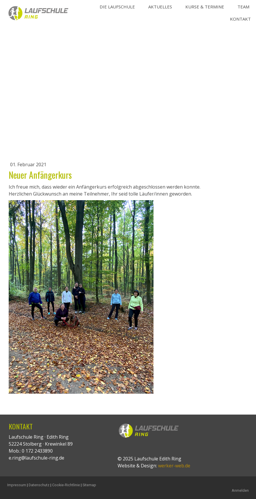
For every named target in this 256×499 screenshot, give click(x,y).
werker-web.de (174, 465)
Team (243, 7)
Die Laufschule (117, 7)
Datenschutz (39, 485)
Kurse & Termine (204, 7)
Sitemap (89, 485)
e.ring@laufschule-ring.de (36, 458)
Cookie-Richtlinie (66, 485)
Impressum (16, 485)
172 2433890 (39, 451)
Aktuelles (160, 7)
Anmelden (240, 490)
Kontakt (240, 19)
